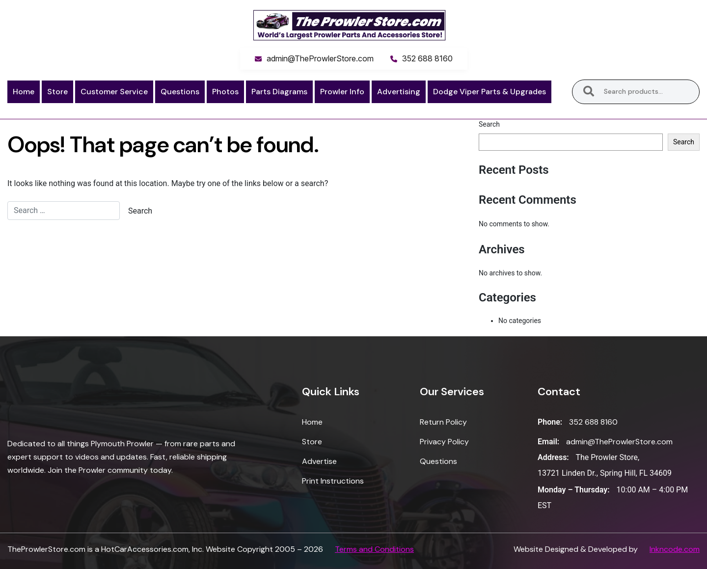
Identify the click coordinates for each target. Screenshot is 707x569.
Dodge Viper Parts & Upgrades (489, 91)
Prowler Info (342, 91)
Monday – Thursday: (574, 489)
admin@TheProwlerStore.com (320, 58)
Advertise (319, 461)
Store (57, 91)
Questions (180, 91)
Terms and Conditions (374, 549)
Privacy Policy (444, 441)
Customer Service (114, 91)
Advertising (398, 91)
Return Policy (443, 422)
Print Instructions (333, 481)
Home (23, 91)
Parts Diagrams (279, 91)
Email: (548, 441)
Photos (225, 91)
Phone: (550, 422)
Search (588, 92)
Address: (553, 457)
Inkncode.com (675, 549)
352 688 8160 (427, 58)
